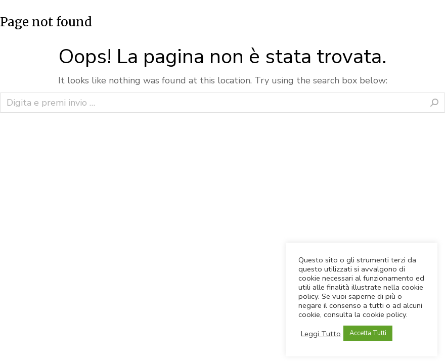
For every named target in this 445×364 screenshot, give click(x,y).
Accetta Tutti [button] (367, 333)
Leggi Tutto (321, 333)
